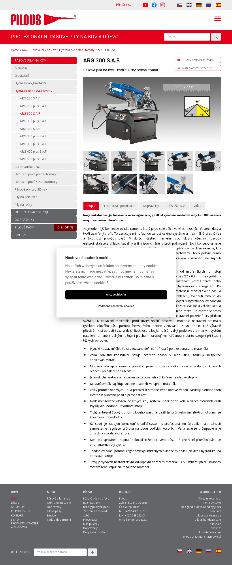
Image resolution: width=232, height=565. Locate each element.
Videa (197, 206)
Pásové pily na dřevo (96, 498)
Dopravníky (151, 206)
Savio (217, 503)
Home (15, 50)
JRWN (217, 507)
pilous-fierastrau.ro (209, 532)
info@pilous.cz (137, 520)
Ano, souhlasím (116, 294)
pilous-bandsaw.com (208, 520)
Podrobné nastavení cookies (116, 306)
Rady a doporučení (59, 520)
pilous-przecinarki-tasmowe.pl (202, 537)
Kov (24, 50)
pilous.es (215, 524)
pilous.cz (215, 511)
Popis (91, 206)
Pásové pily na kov (43, 50)
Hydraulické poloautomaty (76, 50)
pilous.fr (216, 528)
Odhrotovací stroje (59, 503)
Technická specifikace (119, 206)
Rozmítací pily (91, 503)
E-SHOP (63, 227)
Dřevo (87, 492)
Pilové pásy (54, 511)
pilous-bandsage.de (208, 515)
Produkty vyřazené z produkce (24, 525)
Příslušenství (176, 206)
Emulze (51, 515)
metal (51, 492)
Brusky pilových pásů (96, 507)
